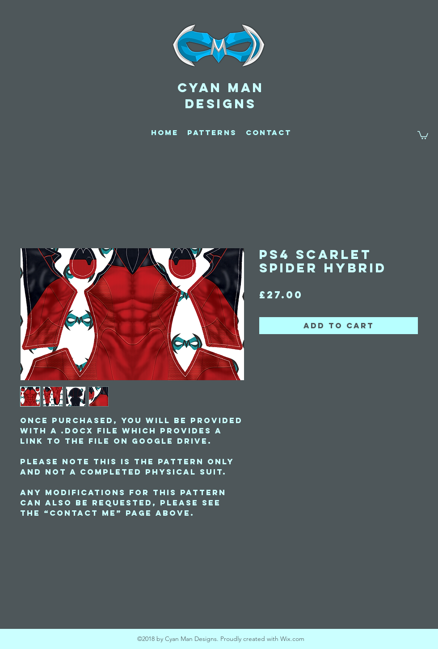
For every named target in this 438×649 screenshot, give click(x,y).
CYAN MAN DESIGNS (220, 96)
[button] (422, 134)
